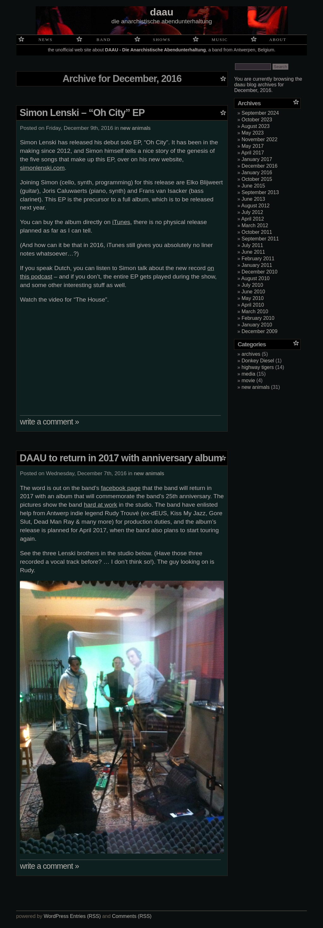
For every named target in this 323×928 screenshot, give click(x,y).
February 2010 (258, 318)
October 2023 (257, 119)
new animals (135, 128)
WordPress (56, 916)
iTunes (121, 222)
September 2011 (260, 238)
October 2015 (257, 179)
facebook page (121, 488)
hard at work (100, 504)
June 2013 (253, 199)
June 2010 (253, 291)
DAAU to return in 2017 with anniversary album (121, 458)
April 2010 (252, 305)
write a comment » (49, 421)
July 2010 (252, 285)
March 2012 (255, 225)
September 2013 (260, 192)
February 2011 (258, 258)
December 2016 (260, 166)
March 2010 (255, 311)
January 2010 (257, 324)
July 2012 (252, 212)
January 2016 (257, 172)
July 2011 (252, 245)
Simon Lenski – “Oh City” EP (82, 112)
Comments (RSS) (131, 916)
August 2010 (255, 278)
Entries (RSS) (85, 916)
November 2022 (260, 139)
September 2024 (260, 113)
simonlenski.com (42, 167)
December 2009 (260, 331)
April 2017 (252, 152)
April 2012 (252, 219)
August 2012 (255, 205)
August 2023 (255, 126)
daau (161, 12)
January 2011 (257, 265)
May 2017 (253, 146)
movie (248, 380)
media (248, 374)
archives (251, 354)
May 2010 (253, 298)
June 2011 (253, 252)
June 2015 (253, 185)
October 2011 (257, 232)
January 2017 (257, 159)
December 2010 (260, 271)
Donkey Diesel (258, 360)
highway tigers (258, 367)
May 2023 (253, 132)
